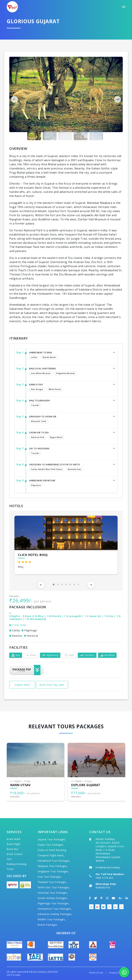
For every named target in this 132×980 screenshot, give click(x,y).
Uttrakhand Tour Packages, (54, 860)
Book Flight (13, 844)
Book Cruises (15, 854)
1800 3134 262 (104, 877)
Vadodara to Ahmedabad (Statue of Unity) (70, 467)
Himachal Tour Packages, (53, 892)
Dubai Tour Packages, (51, 844)
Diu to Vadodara (70, 451)
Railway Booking (16, 864)
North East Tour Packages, (54, 887)
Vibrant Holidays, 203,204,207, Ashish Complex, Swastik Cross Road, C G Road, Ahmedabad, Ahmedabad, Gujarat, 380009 (110, 849)
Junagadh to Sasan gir (70, 419)
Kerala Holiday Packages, (53, 898)
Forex (10, 869)
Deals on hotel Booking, (52, 850)
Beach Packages (47, 924)
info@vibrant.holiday (108, 867)
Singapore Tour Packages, (53, 871)
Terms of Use (96, 972)
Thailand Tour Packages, (52, 882)
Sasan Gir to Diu (70, 435)
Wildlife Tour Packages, (52, 919)
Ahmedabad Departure (70, 483)
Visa (9, 859)
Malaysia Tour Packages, (53, 866)
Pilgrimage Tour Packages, (54, 903)
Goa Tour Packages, (50, 876)
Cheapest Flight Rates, (51, 855)
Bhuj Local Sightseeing (70, 371)
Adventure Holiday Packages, (55, 914)
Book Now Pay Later (52, 684)
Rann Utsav (70, 387)
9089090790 (103, 887)
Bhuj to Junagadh (70, 403)
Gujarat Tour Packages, (52, 839)
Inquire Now (22, 684)
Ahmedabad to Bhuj (70, 355)
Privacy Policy (116, 972)
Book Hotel (13, 839)
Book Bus (12, 849)
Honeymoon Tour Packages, (55, 908)
